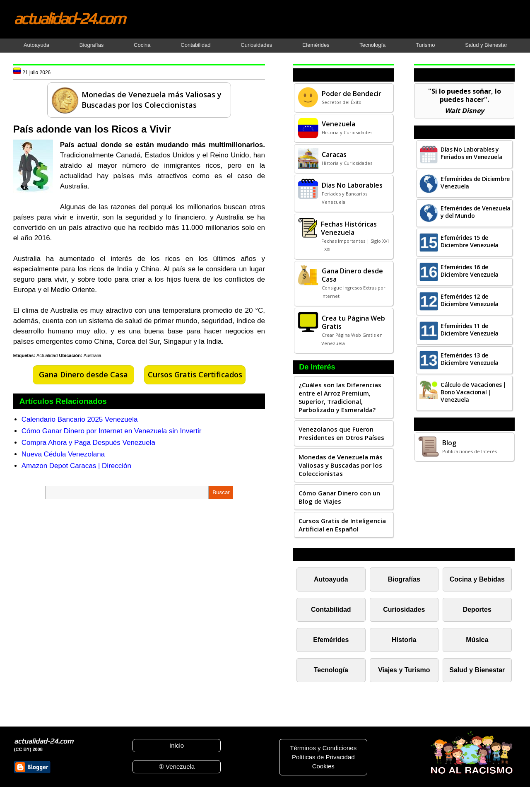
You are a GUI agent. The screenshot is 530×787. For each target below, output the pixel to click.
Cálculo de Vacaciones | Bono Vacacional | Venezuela (473, 392)
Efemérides (316, 45)
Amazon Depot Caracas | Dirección (76, 466)
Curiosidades (256, 45)
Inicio (176, 745)
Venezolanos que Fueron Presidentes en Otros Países (341, 433)
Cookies (323, 766)
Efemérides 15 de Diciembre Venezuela (470, 241)
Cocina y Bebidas (477, 579)
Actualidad (47, 355)
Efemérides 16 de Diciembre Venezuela (470, 270)
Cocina (142, 45)
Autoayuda (36, 45)
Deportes (477, 609)
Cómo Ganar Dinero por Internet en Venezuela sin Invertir (112, 431)
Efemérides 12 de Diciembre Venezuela (470, 300)
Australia (92, 355)
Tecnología (372, 45)
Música (477, 639)
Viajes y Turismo (404, 670)
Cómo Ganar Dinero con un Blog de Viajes (339, 497)
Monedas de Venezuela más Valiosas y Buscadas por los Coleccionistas (341, 465)
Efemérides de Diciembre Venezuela (475, 182)
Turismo (425, 45)
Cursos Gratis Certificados (195, 374)
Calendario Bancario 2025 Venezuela (80, 419)
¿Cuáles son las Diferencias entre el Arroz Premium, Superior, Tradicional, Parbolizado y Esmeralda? (340, 397)
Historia (404, 639)
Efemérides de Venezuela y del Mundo (476, 212)
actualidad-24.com (69, 18)
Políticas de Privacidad (323, 756)
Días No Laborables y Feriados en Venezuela (472, 153)
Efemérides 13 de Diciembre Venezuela (470, 359)
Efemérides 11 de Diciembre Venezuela (470, 329)
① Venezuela (177, 766)
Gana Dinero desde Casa (83, 374)
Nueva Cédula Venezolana (63, 454)
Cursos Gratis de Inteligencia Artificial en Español (342, 525)
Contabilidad (195, 45)
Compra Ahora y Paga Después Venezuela (88, 443)
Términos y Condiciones (323, 747)
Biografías (92, 45)
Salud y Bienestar (486, 45)
